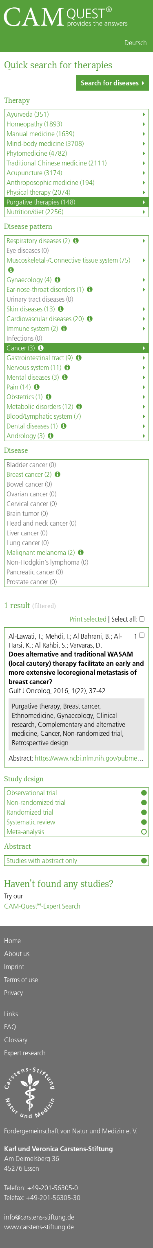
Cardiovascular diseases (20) (78, 319)
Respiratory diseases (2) (78, 241)
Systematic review (78, 822)
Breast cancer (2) (34, 474)
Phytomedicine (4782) (78, 153)
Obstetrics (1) (78, 397)
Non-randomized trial (78, 802)
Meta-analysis (78, 832)
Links (11, 1013)
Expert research (25, 1052)
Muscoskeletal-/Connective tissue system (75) (78, 265)
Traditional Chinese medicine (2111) (78, 163)
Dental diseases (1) (78, 426)
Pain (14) (78, 387)
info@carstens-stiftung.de (39, 1217)
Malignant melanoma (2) (46, 552)
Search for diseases (114, 82)
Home (12, 940)
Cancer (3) (78, 348)
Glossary (15, 1039)
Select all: (127, 619)
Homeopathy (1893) (78, 124)
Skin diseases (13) (78, 309)
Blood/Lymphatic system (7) (78, 416)
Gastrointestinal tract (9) (78, 358)
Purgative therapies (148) (78, 202)
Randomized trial (78, 812)
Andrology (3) (78, 436)
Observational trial (78, 793)
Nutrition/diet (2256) (78, 212)
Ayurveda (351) (78, 114)
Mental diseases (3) (78, 377)
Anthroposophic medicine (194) (78, 182)
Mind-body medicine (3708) (78, 143)
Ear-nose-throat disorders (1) (78, 289)
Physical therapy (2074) (78, 192)
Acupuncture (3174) (78, 173)
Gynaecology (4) (78, 280)
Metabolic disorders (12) (78, 406)
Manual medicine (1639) (78, 134)
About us (16, 953)
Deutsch (135, 42)
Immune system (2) (78, 328)
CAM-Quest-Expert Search (42, 906)
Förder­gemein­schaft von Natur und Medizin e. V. (70, 1130)
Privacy (13, 992)
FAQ (10, 1026)
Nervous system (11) (78, 367)
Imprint (14, 966)
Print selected (88, 619)
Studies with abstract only (78, 860)
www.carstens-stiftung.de (39, 1226)
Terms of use (21, 979)
